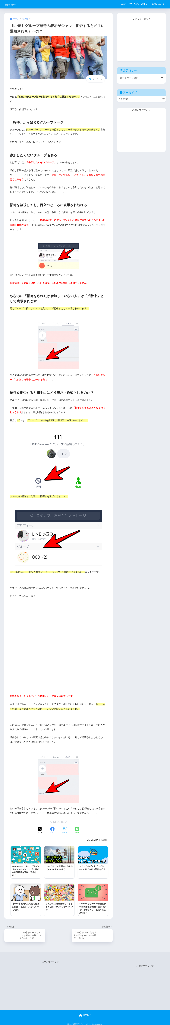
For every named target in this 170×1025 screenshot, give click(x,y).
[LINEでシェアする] (77, 830)
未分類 (104, 839)
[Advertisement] (141, 39)
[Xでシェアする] (39, 830)
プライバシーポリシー (139, 4)
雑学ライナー (15, 4)
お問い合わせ (158, 4)
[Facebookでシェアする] (52, 830)
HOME (123, 4)
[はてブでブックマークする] (64, 830)
